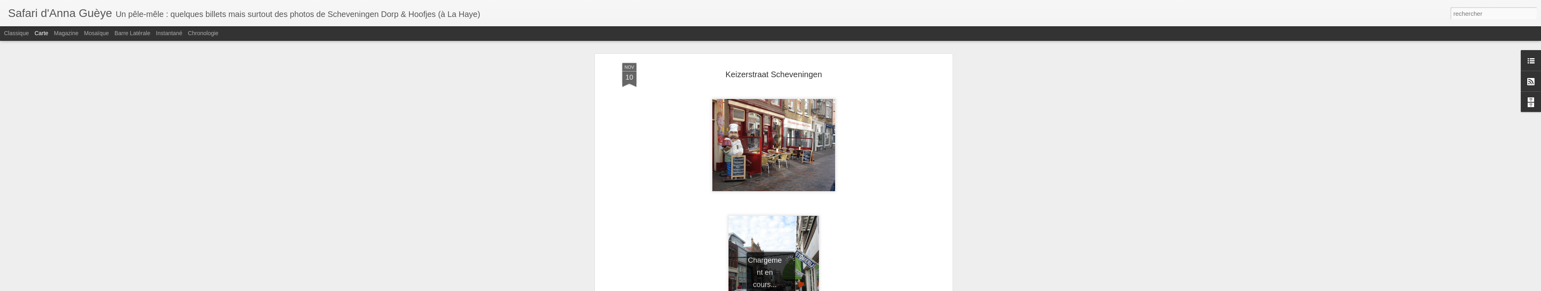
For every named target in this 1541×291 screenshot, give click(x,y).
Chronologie (203, 33)
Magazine (66, 33)
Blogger (813, 286)
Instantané (169, 33)
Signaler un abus (840, 286)
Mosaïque (96, 33)
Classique (16, 33)
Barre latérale (132, 33)
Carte (41, 33)
